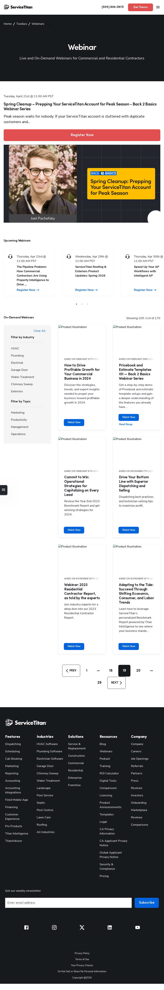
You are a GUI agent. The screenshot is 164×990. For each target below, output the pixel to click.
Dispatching (12, 720)
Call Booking (13, 735)
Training (105, 742)
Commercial (75, 739)
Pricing (104, 848)
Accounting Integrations (12, 766)
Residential (74, 746)
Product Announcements (109, 781)
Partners (136, 749)
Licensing (105, 771)
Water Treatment (46, 757)
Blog (102, 720)
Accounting (12, 757)
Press (134, 757)
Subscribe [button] (147, 875)
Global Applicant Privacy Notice (110, 831)
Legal (103, 798)
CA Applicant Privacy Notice (112, 819)
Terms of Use (82, 930)
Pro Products (12, 798)
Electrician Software (49, 735)
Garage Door (44, 742)
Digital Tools (107, 757)
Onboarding (138, 779)
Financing (11, 783)
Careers (135, 727)
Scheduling (11, 727)
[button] (71, 648)
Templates (106, 790)
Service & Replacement (75, 722)
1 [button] (88, 647)
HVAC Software (46, 720)
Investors (136, 771)
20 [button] (139, 647)
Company (136, 720)
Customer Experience (17, 790)
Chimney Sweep (46, 749)
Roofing (41, 801)
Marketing (11, 742)
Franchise (73, 761)
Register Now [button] (82, 130)
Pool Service (44, 771)
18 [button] (111, 647)
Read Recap (125, 414)
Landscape (43, 764)
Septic (40, 779)
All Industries (45, 808)
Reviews (136, 764)
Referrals (136, 742)
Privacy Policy (82, 924)
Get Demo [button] (141, 7)
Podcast (104, 735)
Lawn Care (43, 793)
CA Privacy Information (107, 808)
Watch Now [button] (128, 407)
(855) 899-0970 (116, 7)
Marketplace (138, 786)
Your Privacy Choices (82, 936)
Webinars (105, 727)
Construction (75, 732)
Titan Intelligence (15, 805)
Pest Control (44, 786)
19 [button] (125, 647)
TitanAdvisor (13, 812)
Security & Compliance (113, 840)
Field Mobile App (15, 776)
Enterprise (74, 754)
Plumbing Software (48, 727)
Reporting (11, 749)
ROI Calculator (109, 749)
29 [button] (99, 660)
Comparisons (107, 764)
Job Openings (139, 735)
